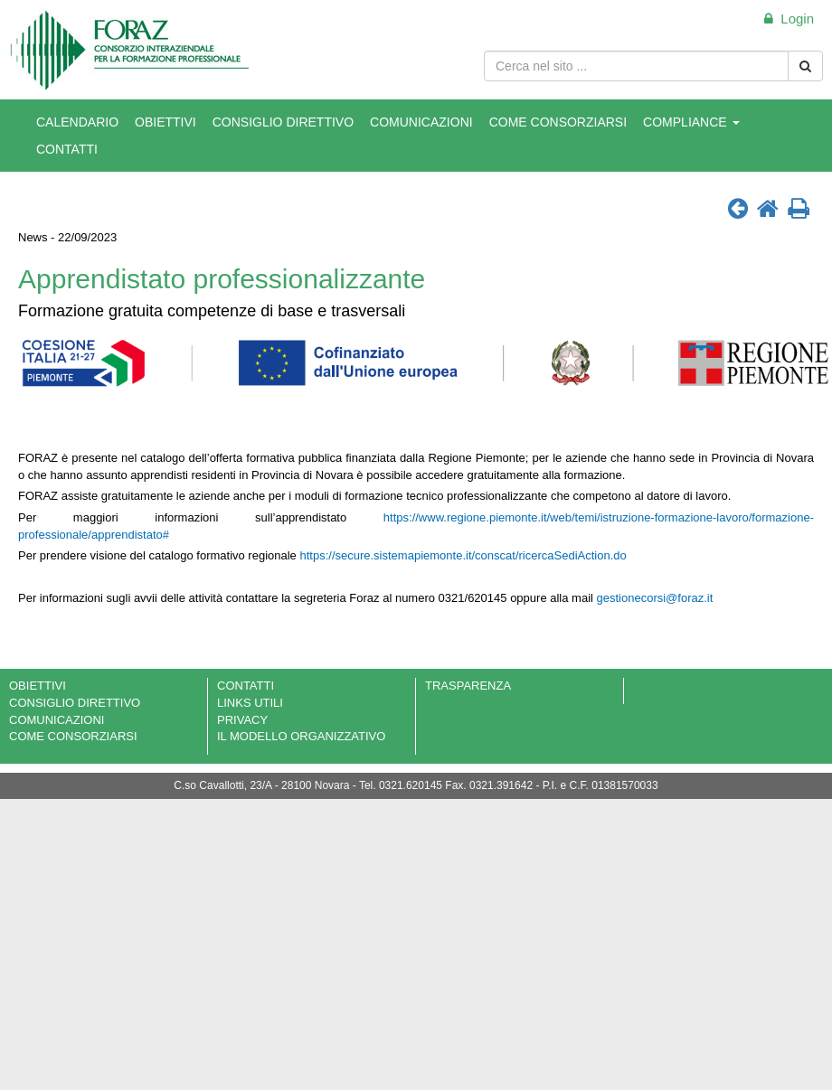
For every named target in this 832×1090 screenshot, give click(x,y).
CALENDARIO (77, 122)
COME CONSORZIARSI (558, 122)
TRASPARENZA (468, 685)
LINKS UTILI (250, 702)
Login (789, 18)
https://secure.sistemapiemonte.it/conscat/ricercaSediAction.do (462, 555)
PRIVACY (242, 720)
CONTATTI (67, 149)
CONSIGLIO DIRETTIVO (283, 122)
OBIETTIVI (165, 122)
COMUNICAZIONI (421, 122)
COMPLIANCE (691, 122)
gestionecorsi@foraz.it (655, 598)
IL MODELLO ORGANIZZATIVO (301, 736)
